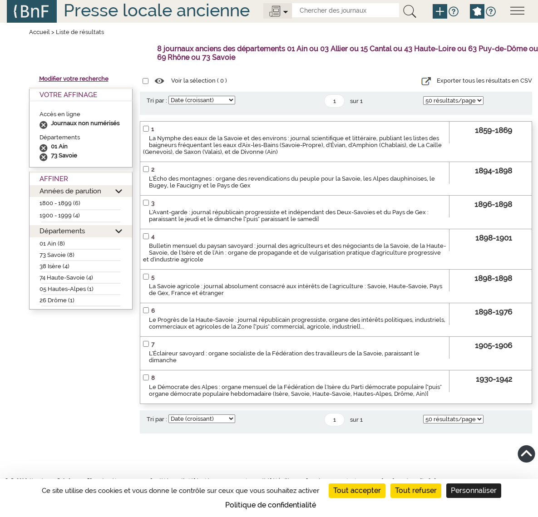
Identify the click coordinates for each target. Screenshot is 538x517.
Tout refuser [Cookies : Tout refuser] (416, 490)
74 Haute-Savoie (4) (66, 277)
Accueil (39, 32)
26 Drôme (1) (56, 300)
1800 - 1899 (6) (59, 203)
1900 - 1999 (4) (59, 215)
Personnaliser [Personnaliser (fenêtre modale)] (474, 490)
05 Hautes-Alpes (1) (66, 289)
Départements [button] (62, 231)
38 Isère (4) (54, 266)
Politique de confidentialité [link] (270, 505)
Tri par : (157, 100)
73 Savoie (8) (56, 254)
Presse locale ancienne (157, 10)
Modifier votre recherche (74, 78)
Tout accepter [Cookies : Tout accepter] (357, 490)
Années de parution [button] (70, 191)
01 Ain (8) (52, 243)
